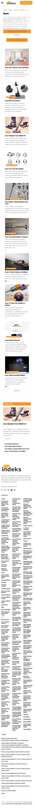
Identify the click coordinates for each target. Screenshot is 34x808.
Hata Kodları (22, 10)
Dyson (27, 10)
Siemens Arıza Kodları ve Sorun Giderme (27, 692)
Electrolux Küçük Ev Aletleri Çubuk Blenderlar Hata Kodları (16, 674)
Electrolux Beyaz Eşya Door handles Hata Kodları (5, 711)
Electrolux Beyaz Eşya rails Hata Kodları (16, 613)
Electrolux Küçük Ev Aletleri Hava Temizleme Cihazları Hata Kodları (16, 681)
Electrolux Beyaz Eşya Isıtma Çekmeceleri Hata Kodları (16, 563)
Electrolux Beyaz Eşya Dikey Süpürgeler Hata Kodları (5, 682)
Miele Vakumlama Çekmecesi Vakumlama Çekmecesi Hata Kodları (27, 671)
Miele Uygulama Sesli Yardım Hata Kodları (27, 652)
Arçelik (3, 499)
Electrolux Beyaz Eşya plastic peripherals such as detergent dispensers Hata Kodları (16, 606)
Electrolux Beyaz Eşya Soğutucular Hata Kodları (16, 619)
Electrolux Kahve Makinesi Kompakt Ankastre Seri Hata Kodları (16, 656)
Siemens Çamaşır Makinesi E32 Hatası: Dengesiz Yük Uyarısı (16, 780)
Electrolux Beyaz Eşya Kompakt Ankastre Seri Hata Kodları (16, 570)
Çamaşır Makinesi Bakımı (5, 601)
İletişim (3, 793)
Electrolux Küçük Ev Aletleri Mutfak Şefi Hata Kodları (16, 708)
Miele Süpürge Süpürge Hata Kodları (27, 636)
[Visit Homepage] (11, 3)
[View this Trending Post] (6, 281)
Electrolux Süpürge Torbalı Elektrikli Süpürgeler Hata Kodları (27, 520)
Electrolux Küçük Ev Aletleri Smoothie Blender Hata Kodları (16, 721)
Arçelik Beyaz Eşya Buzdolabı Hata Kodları (5, 509)
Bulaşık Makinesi (5, 580)
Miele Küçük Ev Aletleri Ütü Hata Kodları (27, 621)
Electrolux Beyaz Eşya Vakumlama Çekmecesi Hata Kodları (16, 630)
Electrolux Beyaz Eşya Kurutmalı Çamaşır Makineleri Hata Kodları (16, 583)
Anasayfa (5, 10)
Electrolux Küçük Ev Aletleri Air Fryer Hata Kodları (17, 668)
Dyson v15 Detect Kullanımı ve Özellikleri (16, 272)
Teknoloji (25, 714)
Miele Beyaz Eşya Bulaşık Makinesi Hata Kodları (27, 552)
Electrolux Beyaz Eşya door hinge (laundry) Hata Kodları (5, 717)
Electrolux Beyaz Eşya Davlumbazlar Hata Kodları (5, 669)
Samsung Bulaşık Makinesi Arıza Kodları (27, 681)
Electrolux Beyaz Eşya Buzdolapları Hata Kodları (5, 656)
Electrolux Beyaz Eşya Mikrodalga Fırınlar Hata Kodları (16, 591)
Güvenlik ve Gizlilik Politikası (8, 790)
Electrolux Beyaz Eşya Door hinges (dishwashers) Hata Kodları (5, 724)
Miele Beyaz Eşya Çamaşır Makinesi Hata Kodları (27, 563)
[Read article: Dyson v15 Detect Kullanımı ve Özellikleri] (17, 261)
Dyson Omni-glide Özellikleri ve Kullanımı (16, 237)
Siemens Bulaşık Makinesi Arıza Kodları (27, 711)
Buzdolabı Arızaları (3, 585)
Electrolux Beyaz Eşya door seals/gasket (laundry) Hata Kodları (16, 516)
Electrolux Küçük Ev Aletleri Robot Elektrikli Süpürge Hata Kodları (16, 714)
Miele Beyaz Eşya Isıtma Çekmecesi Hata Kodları (27, 577)
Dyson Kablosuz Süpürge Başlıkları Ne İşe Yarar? (17, 449)
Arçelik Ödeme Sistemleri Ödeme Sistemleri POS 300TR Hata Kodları (5, 549)
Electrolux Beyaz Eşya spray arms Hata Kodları (16, 624)
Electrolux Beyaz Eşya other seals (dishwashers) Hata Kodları (16, 598)
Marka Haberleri (27, 548)
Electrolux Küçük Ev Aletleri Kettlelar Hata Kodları (16, 702)
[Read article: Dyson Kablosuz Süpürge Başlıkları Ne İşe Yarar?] (17, 191)
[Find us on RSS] (14, 490)
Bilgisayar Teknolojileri (4, 569)
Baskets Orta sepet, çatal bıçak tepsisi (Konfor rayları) (5, 556)
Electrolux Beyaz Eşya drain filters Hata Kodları (16, 530)
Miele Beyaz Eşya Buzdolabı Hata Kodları (27, 557)
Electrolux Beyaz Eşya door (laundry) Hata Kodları (5, 689)
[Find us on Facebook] (1, 490)
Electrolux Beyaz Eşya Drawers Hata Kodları (16, 535)
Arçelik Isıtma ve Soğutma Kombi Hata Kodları (5, 526)
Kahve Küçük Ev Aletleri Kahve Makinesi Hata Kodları (27, 534)
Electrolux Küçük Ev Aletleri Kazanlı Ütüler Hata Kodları (16, 696)
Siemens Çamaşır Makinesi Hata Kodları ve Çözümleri (14, 745)
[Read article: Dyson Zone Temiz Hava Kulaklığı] (17, 158)
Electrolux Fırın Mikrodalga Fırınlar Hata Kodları (16, 637)
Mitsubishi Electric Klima (26, 677)
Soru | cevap (26, 2)
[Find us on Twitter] (5, 490)
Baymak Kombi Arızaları (5, 561)
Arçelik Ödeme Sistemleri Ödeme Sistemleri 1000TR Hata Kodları (5, 541)
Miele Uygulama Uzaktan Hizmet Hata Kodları (27, 664)
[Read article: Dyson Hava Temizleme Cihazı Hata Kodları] (17, 57)
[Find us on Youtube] (11, 490)
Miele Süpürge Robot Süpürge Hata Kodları (27, 631)
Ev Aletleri (16, 10)
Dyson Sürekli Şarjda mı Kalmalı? (13, 446)
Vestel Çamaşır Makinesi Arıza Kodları (27, 725)
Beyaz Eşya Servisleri (12, 371)
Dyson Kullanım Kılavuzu (13, 336)
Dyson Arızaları (11, 97)
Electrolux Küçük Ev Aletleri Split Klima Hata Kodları (16, 728)
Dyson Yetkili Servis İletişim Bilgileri (17, 32)
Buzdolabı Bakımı (5, 588)
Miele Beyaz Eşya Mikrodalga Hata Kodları (27, 594)
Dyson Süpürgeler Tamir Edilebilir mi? (15, 136)
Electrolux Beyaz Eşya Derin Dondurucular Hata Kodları (5, 676)
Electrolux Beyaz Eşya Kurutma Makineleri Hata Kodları (16, 576)
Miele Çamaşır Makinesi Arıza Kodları (27, 609)
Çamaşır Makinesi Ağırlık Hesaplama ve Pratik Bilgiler (15, 740)
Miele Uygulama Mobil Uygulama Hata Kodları (27, 647)
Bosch (3, 572)
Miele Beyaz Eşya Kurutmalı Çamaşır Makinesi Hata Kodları (27, 588)
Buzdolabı (3, 582)
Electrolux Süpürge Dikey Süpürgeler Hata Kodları (27, 506)
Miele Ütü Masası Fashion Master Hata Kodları (27, 642)
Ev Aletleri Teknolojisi (26, 528)
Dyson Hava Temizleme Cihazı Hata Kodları (17, 67)
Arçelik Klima (4, 535)
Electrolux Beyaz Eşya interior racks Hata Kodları (16, 549)
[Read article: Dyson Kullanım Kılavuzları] (17, 329)
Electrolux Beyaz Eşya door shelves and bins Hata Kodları (16, 524)
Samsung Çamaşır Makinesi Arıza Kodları (28, 687)
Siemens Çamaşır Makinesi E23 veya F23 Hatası (13, 773)
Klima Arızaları (27, 538)
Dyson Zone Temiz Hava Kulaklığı (14, 169)
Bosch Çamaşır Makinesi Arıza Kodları (5, 576)
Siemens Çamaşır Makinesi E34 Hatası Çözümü (13, 783)
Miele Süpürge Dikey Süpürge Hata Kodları (27, 626)
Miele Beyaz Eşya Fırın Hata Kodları (27, 572)
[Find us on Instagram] (8, 490)
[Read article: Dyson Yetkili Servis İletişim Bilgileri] (17, 364)
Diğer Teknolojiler (12, 165)
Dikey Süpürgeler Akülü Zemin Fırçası (5, 613)
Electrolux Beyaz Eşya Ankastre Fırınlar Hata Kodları (5, 632)
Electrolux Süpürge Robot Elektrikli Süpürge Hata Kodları (27, 513)
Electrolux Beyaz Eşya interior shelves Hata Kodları (16, 556)
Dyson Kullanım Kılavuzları (17, 40)
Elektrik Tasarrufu (27, 525)
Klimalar (25, 541)
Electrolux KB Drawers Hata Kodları (15, 663)
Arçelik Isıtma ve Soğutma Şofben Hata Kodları (5, 532)
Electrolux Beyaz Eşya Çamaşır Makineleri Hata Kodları (5, 662)
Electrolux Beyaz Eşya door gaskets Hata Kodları (5, 704)
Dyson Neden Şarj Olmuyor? (12, 101)
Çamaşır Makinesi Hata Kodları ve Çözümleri (12, 743)
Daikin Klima (4, 605)
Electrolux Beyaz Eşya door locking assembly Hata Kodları (16, 501)
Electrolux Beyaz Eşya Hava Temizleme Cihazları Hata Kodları (16, 542)
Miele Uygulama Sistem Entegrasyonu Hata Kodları (27, 658)
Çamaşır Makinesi (5, 595)
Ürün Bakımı (26, 717)
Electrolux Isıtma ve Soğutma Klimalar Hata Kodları (16, 649)
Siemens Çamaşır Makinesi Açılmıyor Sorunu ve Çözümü (15, 752)
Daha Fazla (17, 390)
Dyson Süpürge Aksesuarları (14, 198)
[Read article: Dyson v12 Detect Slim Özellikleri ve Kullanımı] (17, 292)
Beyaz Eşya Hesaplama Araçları (9, 738)
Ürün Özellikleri (11, 233)
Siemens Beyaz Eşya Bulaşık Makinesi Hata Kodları (27, 698)
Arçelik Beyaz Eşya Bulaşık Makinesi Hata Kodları (5, 503)
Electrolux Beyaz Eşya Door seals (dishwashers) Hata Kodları (16, 509)
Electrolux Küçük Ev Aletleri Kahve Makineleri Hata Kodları (16, 689)
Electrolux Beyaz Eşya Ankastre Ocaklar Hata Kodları (5, 638)
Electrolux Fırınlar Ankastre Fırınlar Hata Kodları (16, 643)
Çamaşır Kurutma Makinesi (5, 591)
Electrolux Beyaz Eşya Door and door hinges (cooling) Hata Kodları (5, 696)
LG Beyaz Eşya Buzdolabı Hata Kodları (27, 545)
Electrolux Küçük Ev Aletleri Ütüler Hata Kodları (27, 500)
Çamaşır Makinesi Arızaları (5, 597)
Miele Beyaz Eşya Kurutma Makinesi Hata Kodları (28, 582)
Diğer (2, 607)
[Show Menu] (2, 2)
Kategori (10, 10)
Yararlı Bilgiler (27, 729)
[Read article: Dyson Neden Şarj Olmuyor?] (17, 90)
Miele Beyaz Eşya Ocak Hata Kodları (28, 599)
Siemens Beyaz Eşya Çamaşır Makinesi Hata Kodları (27, 705)
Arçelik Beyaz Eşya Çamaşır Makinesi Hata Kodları (5, 515)
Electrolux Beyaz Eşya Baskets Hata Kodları (5, 644)
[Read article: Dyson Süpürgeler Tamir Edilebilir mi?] (17, 125)
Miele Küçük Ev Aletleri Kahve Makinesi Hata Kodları (27, 615)
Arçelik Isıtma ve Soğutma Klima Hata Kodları (5, 521)
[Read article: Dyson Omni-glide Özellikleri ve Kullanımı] (17, 226)
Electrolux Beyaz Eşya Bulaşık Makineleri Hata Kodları (5, 650)
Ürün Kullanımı (27, 719)
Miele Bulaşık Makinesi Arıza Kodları (27, 603)
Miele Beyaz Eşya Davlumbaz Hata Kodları (27, 568)
